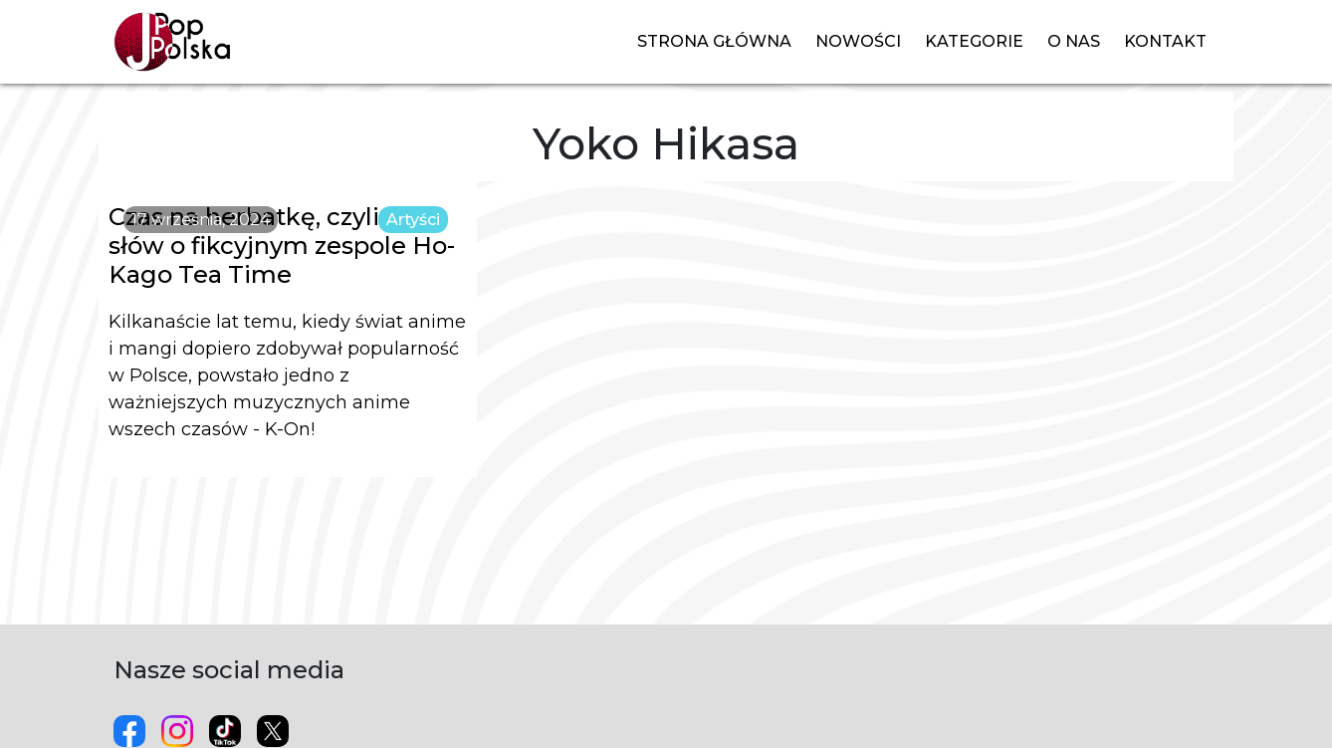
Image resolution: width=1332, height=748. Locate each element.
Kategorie (974, 41)
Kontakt (1165, 41)
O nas (1073, 41)
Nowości (858, 41)
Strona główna (714, 41)
